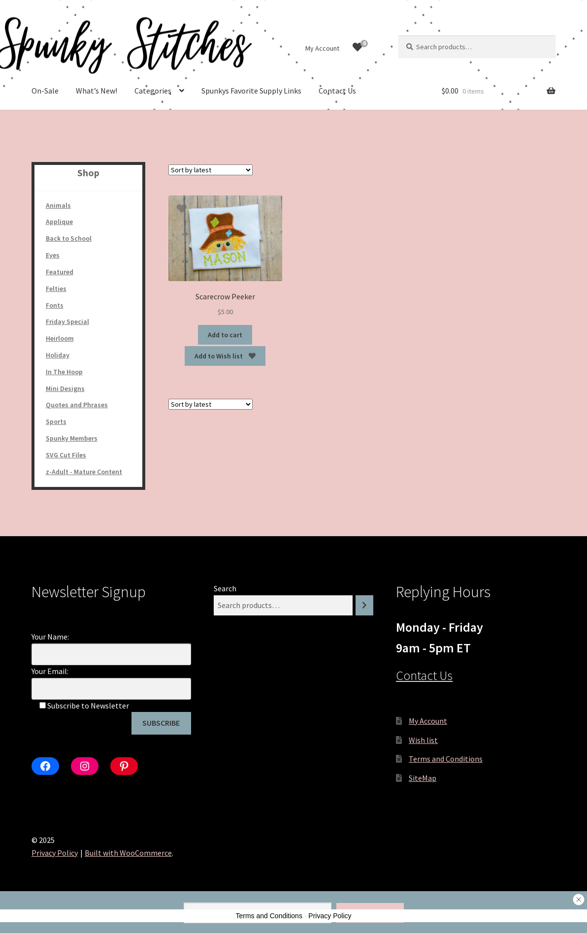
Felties (56, 288)
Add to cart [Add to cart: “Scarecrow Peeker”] (225, 334)
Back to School (69, 238)
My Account (322, 48)
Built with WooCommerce (128, 853)
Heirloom (60, 338)
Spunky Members (72, 438)
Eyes (53, 255)
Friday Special (67, 321)
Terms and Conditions (446, 759)
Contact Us (337, 91)
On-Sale (45, 91)
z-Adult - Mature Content (84, 471)
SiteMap (422, 778)
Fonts (55, 305)
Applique (59, 221)
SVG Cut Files (66, 454)
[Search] (364, 605)
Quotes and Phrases (77, 404)
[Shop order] (210, 169)
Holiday (57, 355)
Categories (152, 91)
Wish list (423, 740)
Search (225, 588)
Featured (59, 271)
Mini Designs (65, 388)
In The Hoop (64, 371)
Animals (58, 205)
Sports (56, 421)
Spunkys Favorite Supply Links (251, 91)
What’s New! (96, 91)
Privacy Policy (55, 853)
